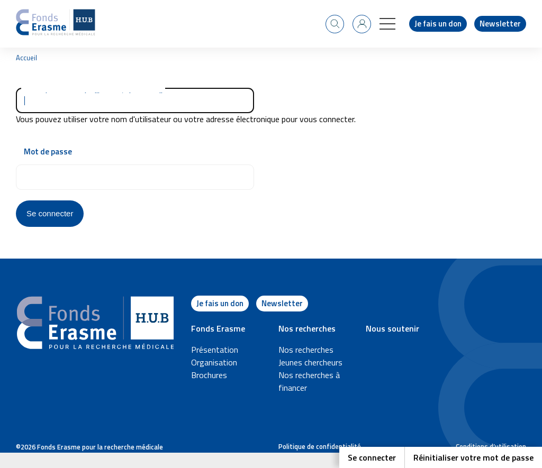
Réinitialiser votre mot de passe (473, 457)
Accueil (26, 57)
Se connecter (372, 457)
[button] (387, 23)
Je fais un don (438, 23)
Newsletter (500, 23)
